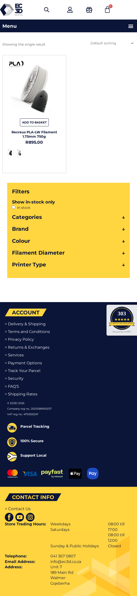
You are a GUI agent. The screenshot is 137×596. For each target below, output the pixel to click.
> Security (14, 378)
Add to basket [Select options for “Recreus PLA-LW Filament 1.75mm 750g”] (34, 122)
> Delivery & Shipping (25, 324)
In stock (23, 208)
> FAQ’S (12, 386)
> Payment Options (23, 363)
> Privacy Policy (19, 339)
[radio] (10, 152)
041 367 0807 (63, 556)
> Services (14, 355)
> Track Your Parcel (22, 370)
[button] (131, 26)
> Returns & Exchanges (27, 347)
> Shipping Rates (21, 394)
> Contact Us (17, 508)
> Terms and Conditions (27, 331)
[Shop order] (112, 43)
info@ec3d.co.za (65, 561)
